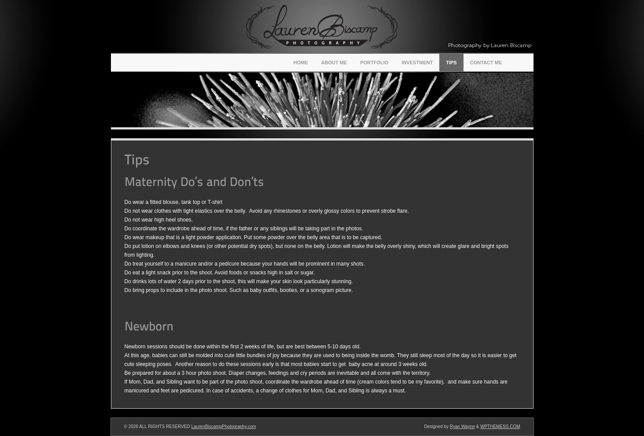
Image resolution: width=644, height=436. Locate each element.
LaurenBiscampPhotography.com (223, 426)
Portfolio (374, 62)
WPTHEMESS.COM (500, 426)
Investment (417, 62)
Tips (451, 62)
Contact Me (486, 62)
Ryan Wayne (462, 426)
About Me (334, 62)
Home (301, 62)
